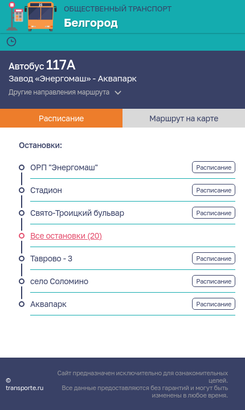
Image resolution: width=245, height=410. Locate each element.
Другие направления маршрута (59, 92)
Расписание (213, 167)
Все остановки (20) (66, 235)
